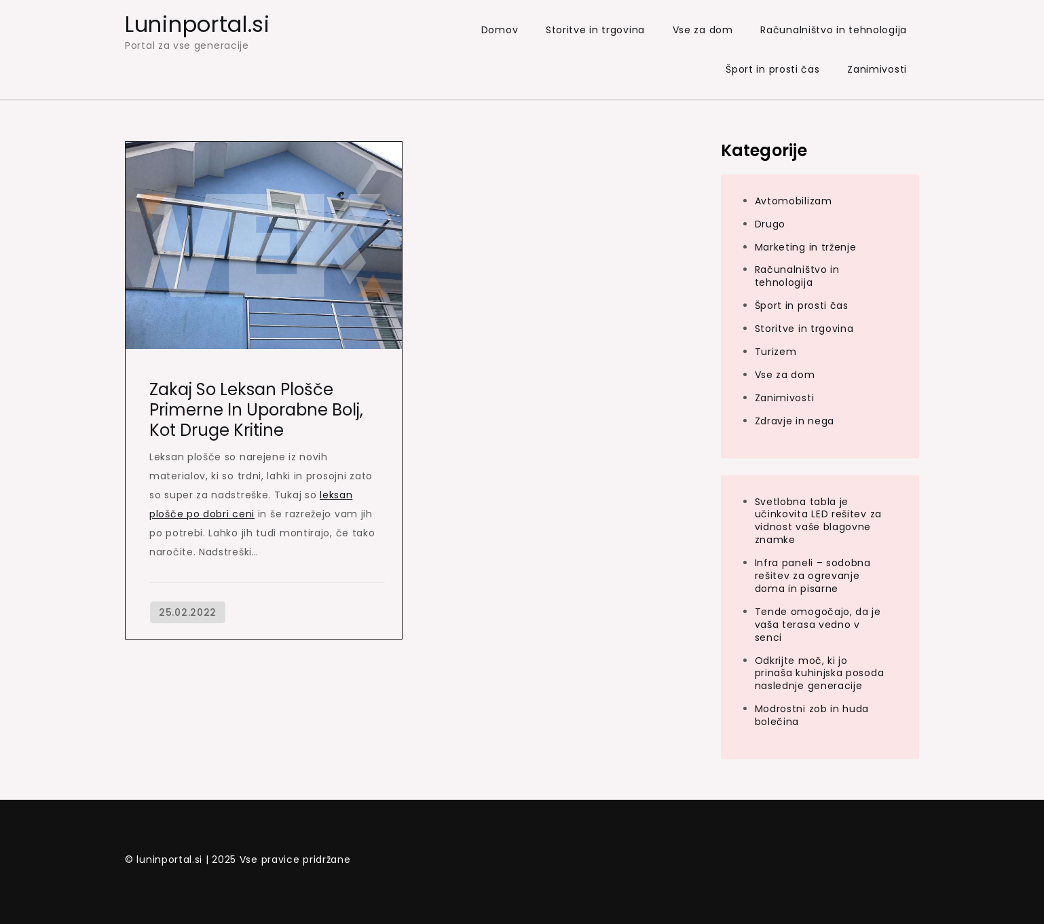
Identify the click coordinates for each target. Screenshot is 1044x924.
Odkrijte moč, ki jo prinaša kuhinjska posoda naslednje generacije (819, 673)
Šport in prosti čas (772, 69)
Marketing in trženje (806, 247)
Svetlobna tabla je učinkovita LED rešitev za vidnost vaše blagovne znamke (818, 521)
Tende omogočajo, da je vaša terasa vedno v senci (818, 624)
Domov (500, 30)
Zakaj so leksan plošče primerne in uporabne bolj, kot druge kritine (256, 409)
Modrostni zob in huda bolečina (812, 715)
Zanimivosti (877, 69)
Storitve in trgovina (595, 30)
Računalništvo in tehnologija (833, 30)
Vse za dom (703, 30)
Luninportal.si (197, 24)
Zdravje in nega (795, 421)
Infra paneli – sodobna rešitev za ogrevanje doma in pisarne (813, 575)
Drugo (770, 224)
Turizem (776, 351)
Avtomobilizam (793, 201)
